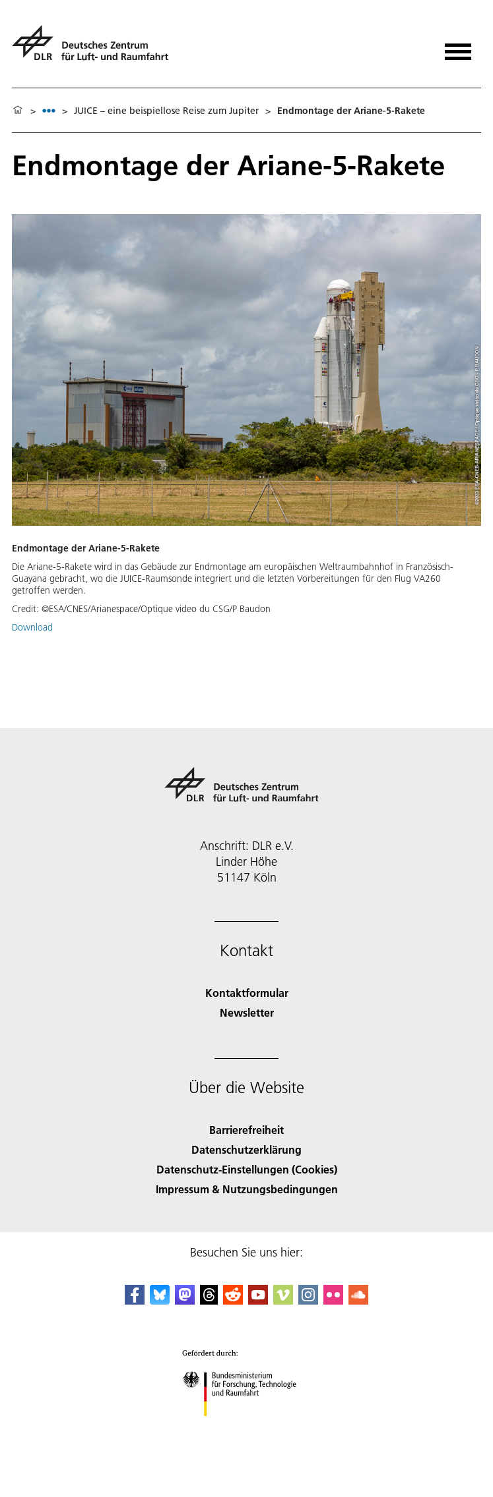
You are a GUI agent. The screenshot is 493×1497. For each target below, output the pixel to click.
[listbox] (48, 110)
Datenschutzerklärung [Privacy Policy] (246, 1149)
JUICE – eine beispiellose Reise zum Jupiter (166, 110)
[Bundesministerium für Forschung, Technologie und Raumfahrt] (246, 1427)
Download (32, 627)
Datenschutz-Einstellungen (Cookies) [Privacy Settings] (246, 1169)
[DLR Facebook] (135, 1300)
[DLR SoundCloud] (358, 1300)
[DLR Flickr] (333, 1300)
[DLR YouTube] (258, 1300)
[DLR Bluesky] (160, 1300)
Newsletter (247, 1012)
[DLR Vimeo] (283, 1300)
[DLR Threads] (209, 1300)
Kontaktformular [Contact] (246, 993)
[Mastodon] (185, 1300)
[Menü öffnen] (458, 47)
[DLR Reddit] (233, 1300)
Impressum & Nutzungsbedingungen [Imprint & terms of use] (247, 1189)
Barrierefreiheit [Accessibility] (246, 1130)
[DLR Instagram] (308, 1300)
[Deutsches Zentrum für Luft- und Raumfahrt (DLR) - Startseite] (95, 48)
